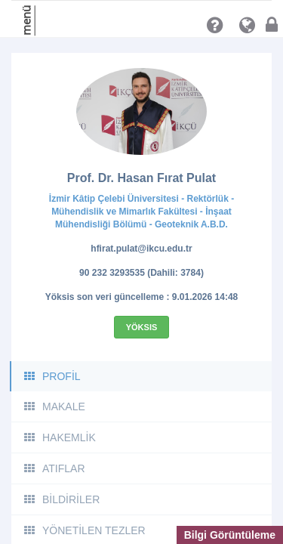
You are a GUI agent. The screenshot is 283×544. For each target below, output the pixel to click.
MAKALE (54, 406)
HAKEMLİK (59, 437)
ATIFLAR (54, 468)
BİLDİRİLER (61, 499)
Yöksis (142, 327)
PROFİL (52, 376)
